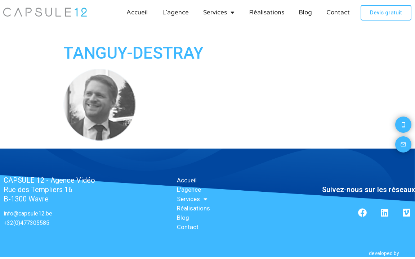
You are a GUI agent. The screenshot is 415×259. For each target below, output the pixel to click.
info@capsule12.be (28, 213)
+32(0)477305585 (26, 222)
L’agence (175, 12)
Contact (338, 12)
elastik (407, 253)
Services (219, 12)
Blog (305, 12)
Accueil (137, 12)
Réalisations (266, 12)
